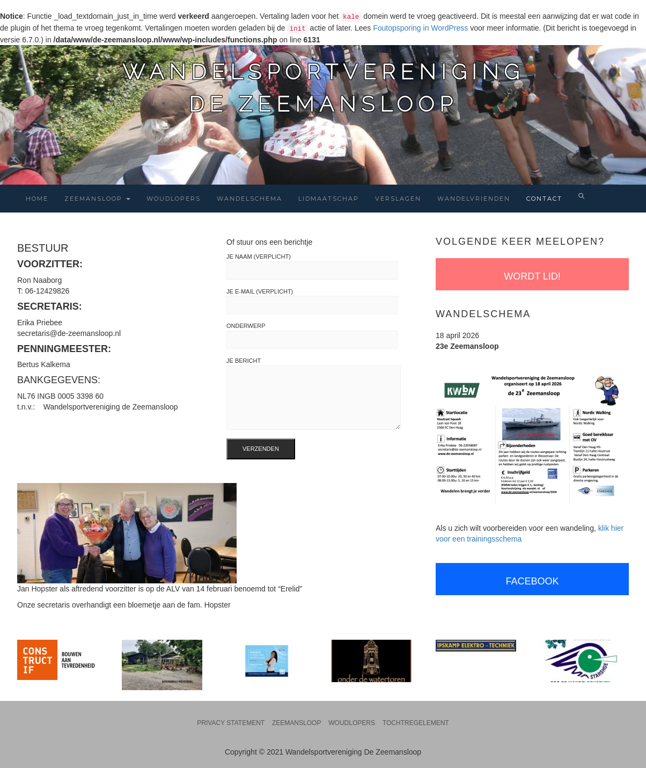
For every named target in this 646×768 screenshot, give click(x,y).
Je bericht (313, 393)
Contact (544, 198)
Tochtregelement (416, 723)
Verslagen (398, 198)
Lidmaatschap (328, 198)
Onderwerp (312, 336)
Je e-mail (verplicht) (312, 301)
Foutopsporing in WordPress (420, 28)
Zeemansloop (97, 198)
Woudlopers (173, 198)
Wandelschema (249, 198)
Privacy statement (231, 723)
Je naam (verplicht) (312, 266)
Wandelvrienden (473, 198)
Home (37, 198)
